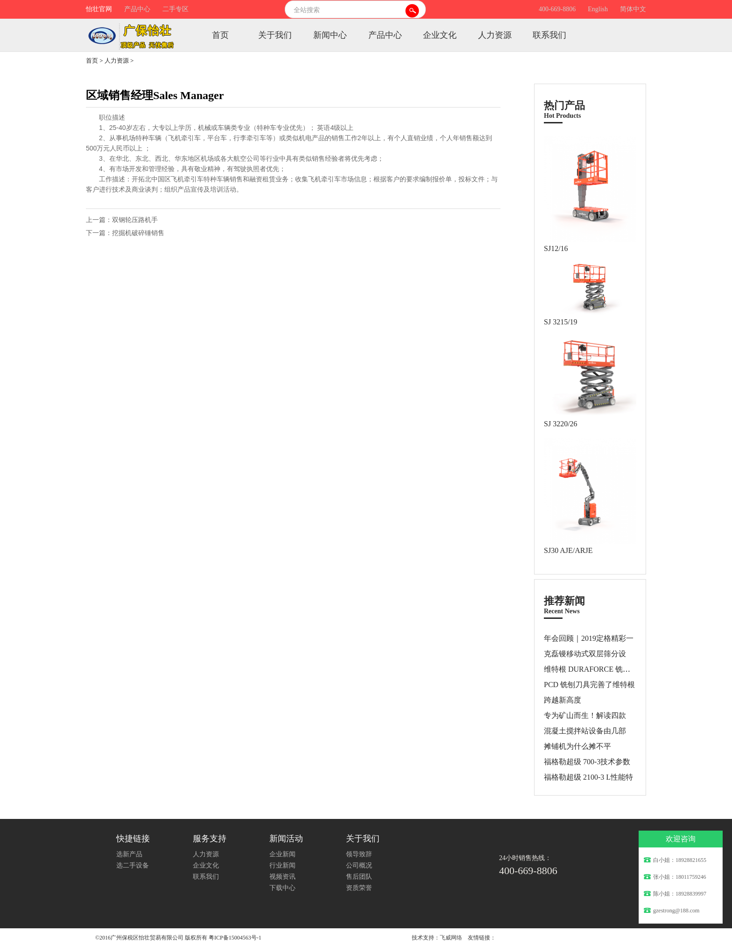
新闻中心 (330, 35)
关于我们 (275, 35)
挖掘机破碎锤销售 (138, 233)
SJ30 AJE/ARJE (568, 550)
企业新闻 (282, 854)
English (598, 9)
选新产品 (129, 854)
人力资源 (495, 35)
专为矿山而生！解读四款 (585, 715)
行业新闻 (282, 865)
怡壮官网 (99, 9)
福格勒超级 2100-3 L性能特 (588, 777)
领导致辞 (359, 854)
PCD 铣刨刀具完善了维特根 (589, 685)
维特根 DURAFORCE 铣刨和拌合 (598, 669)
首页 (220, 35)
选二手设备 (132, 865)
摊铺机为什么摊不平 (577, 746)
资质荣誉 (359, 887)
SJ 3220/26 (560, 424)
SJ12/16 (556, 248)
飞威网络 (451, 937)
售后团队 (359, 876)
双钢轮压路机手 (135, 219)
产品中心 (137, 9)
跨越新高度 (562, 700)
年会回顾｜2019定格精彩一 (588, 638)
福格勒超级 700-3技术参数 (587, 762)
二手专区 (175, 9)
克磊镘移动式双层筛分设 (585, 654)
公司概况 (359, 865)
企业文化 (440, 35)
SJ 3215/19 (560, 322)
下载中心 (282, 887)
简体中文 (633, 9)
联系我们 (549, 35)
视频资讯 (282, 876)
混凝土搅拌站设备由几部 (585, 731)
